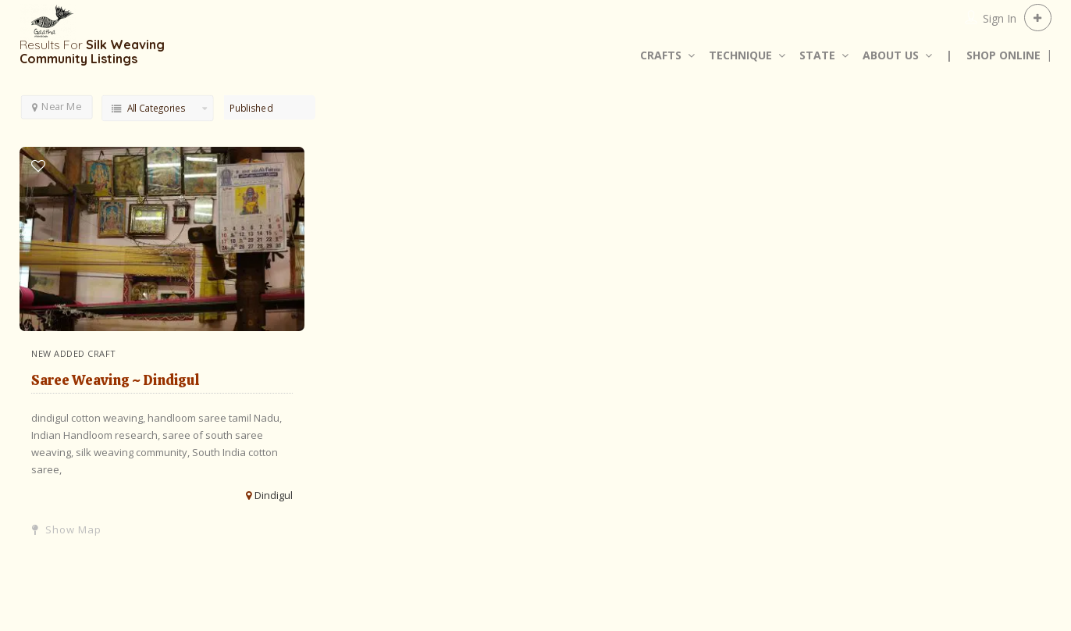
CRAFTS (660, 55)
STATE (817, 55)
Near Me (56, 105)
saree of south (198, 435)
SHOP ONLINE (1003, 55)
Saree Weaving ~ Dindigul (115, 380)
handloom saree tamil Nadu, (215, 418)
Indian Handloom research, (96, 435)
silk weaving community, (134, 452)
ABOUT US (891, 55)
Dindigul (273, 495)
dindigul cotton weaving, (89, 418)
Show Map (66, 529)
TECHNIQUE (740, 55)
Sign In (999, 18)
